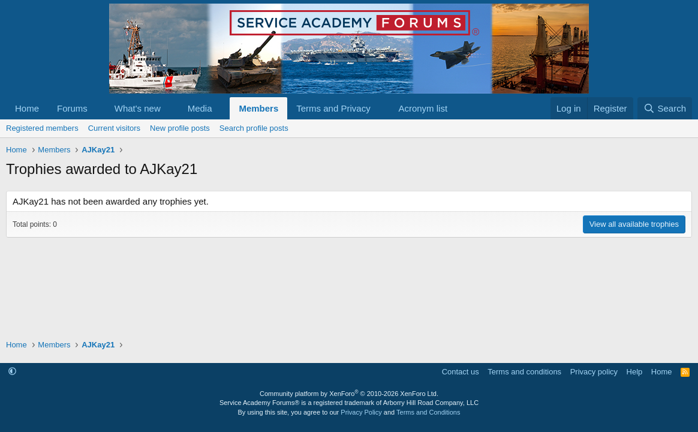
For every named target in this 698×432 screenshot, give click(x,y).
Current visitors (114, 128)
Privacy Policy (361, 412)
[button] (97, 108)
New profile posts (180, 128)
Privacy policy (594, 371)
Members (258, 108)
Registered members (42, 128)
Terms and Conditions (428, 412)
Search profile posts (253, 128)
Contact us (460, 371)
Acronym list (422, 108)
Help (635, 371)
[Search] (664, 108)
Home (27, 108)
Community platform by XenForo (349, 393)
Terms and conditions (524, 371)
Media (200, 108)
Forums (72, 108)
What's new (138, 108)
